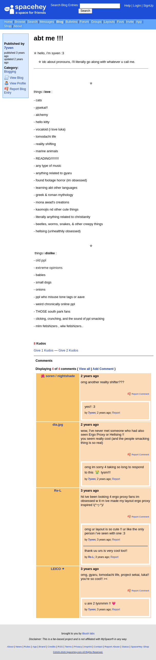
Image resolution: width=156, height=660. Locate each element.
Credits (52, 646)
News (19, 646)
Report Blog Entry (15, 91)
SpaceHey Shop (140, 646)
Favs (120, 22)
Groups (96, 22)
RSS (60, 646)
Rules (27, 646)
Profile (15, 83)
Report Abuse (112, 646)
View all (84, 369)
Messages (47, 22)
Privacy (78, 646)
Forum (84, 22)
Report (116, 412)
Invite (130, 22)
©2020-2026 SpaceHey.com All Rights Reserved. (78, 652)
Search (85, 11)
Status (125, 646)
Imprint (88, 646)
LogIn (137, 5)
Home (8, 22)
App (138, 22)
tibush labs (88, 633)
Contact (98, 646)
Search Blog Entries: (65, 5)
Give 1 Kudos (44, 350)
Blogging (10, 71)
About (18, 26)
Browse (20, 22)
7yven (8, 48)
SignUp (148, 5)
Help (127, 5)
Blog (59, 22)
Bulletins (71, 22)
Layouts (109, 22)
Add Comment (103, 369)
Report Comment (138, 394)
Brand (42, 646)
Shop (7, 26)
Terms (68, 646)
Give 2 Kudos (68, 350)
